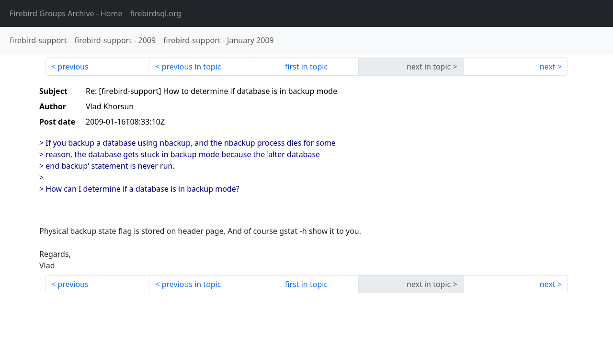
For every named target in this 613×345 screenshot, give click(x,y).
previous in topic (191, 66)
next (548, 66)
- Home (66, 13)
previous (72, 66)
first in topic (306, 66)
